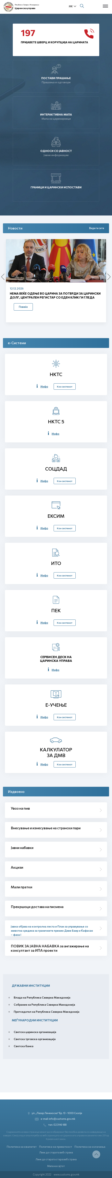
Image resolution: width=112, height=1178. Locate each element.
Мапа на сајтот (56, 1166)
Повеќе (23, 306)
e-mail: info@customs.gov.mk (55, 1119)
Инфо (44, 386)
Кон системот (64, 386)
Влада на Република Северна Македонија (42, 997)
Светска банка (23, 1046)
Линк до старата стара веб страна (56, 1159)
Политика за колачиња (89, 1146)
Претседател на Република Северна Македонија (46, 1011)
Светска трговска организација (35, 1039)
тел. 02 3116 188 (55, 1124)
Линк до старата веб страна (56, 1152)
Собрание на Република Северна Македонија (44, 1004)
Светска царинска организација (35, 1032)
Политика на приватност (55, 1146)
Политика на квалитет (22, 1146)
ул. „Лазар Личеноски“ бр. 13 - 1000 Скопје (55, 1113)
